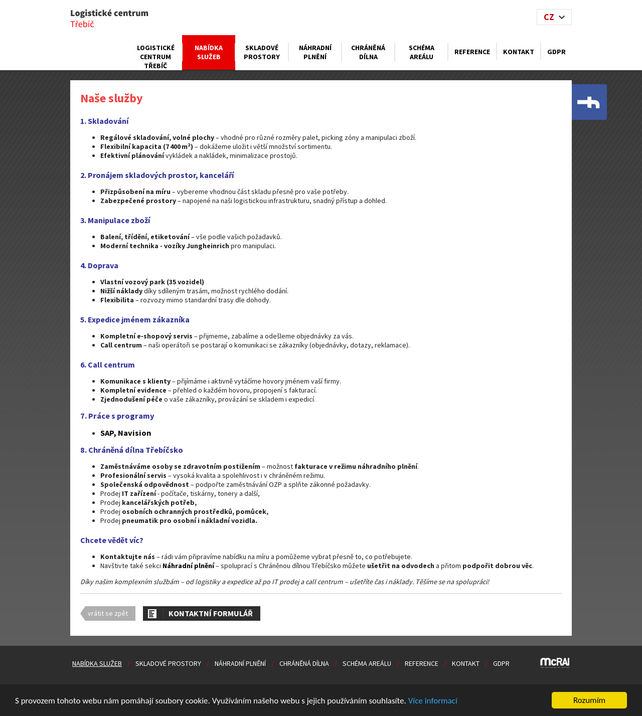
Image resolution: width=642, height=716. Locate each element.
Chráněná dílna (368, 52)
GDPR (556, 51)
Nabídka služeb (209, 52)
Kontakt (518, 51)
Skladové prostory (262, 52)
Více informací (432, 700)
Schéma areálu (421, 52)
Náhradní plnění (315, 52)
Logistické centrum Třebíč (156, 56)
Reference (472, 51)
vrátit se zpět (108, 613)
